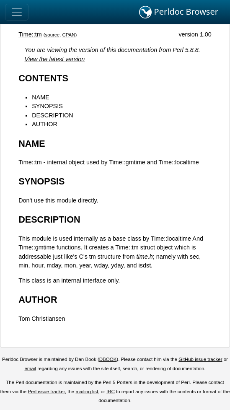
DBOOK (108, 359)
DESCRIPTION (52, 115)
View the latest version (55, 59)
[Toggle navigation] (16, 12)
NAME (40, 97)
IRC (110, 391)
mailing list (86, 391)
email (30, 368)
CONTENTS (43, 78)
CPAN (68, 34)
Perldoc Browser (178, 12)
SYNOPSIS (47, 106)
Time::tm (29, 34)
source (52, 34)
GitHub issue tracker (200, 359)
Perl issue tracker (46, 391)
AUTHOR (44, 124)
